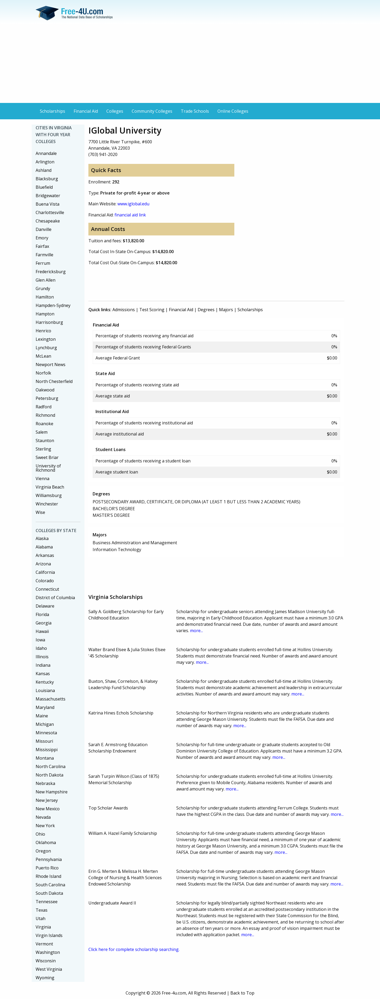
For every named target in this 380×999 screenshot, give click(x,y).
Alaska (42, 538)
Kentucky (45, 682)
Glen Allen (45, 280)
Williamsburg (49, 495)
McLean (43, 356)
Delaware (45, 606)
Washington (48, 952)
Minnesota (46, 733)
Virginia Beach (50, 487)
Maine (42, 716)
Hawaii (42, 631)
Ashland (43, 170)
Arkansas (45, 555)
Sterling (43, 449)
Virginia (43, 927)
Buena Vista (47, 204)
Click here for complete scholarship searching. (133, 949)
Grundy (43, 288)
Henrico (43, 331)
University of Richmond (48, 468)
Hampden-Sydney (53, 305)
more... (196, 630)
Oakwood (45, 390)
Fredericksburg (51, 271)
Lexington (46, 339)
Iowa (40, 640)
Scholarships (52, 111)
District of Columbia (55, 597)
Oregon (43, 851)
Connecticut (47, 589)
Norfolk (43, 373)
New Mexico (48, 809)
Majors (226, 310)
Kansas (43, 673)
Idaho (41, 648)
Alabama (44, 547)
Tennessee (47, 902)
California (45, 572)
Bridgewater (48, 195)
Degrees (206, 310)
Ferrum (43, 263)
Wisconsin (46, 961)
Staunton (45, 440)
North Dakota (49, 775)
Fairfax (42, 246)
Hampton (45, 314)
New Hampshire (52, 792)
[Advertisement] (190, 63)
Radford (43, 407)
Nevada (43, 817)
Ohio (40, 834)
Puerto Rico (47, 868)
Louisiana (45, 690)
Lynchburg (46, 348)
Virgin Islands (49, 935)
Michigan (45, 724)
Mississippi (47, 749)
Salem (42, 432)
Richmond (45, 415)
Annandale (46, 153)
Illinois (42, 657)
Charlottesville (50, 212)
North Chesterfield (54, 381)
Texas (42, 910)
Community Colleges (152, 111)
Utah (40, 918)
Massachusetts (50, 699)
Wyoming (45, 978)
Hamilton (45, 297)
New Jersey (47, 800)
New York (45, 825)
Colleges (114, 111)
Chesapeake (48, 221)
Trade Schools (195, 111)
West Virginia (49, 969)
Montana (45, 758)
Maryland (45, 707)
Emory (42, 238)
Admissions (123, 310)
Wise (40, 512)
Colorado (45, 581)
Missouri (44, 741)
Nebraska (45, 783)
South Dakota (49, 893)
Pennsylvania (49, 859)
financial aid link (130, 215)
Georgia (43, 623)
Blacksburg (47, 179)
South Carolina (50, 885)
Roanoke (44, 424)
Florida (42, 614)
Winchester (47, 504)
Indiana (43, 665)
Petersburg (47, 398)
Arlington (45, 162)
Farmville (44, 255)
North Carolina (50, 766)
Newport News (50, 364)
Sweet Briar (47, 457)
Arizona (43, 564)
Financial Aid (86, 111)
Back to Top (242, 993)
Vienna (42, 478)
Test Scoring (151, 310)
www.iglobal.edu (133, 204)
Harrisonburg (49, 322)
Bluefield (44, 187)
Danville (43, 229)
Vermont (44, 944)
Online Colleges (232, 111)
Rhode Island (48, 876)
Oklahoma (46, 842)
